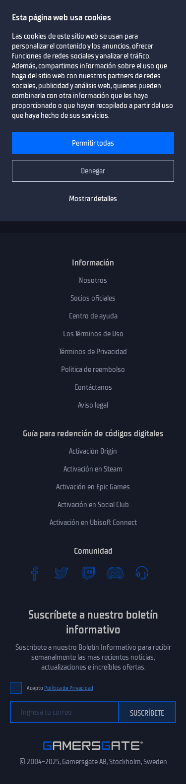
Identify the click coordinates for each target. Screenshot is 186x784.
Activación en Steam (93, 469)
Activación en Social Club (93, 505)
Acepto (60, 688)
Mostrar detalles (93, 199)
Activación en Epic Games (93, 487)
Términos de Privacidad (93, 352)
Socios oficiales (93, 298)
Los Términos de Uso (93, 334)
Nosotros (93, 280)
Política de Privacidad (68, 688)
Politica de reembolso (93, 369)
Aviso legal (93, 405)
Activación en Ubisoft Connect (93, 522)
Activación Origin (93, 451)
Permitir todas (93, 143)
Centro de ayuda (93, 316)
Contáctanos (93, 387)
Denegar (93, 171)
